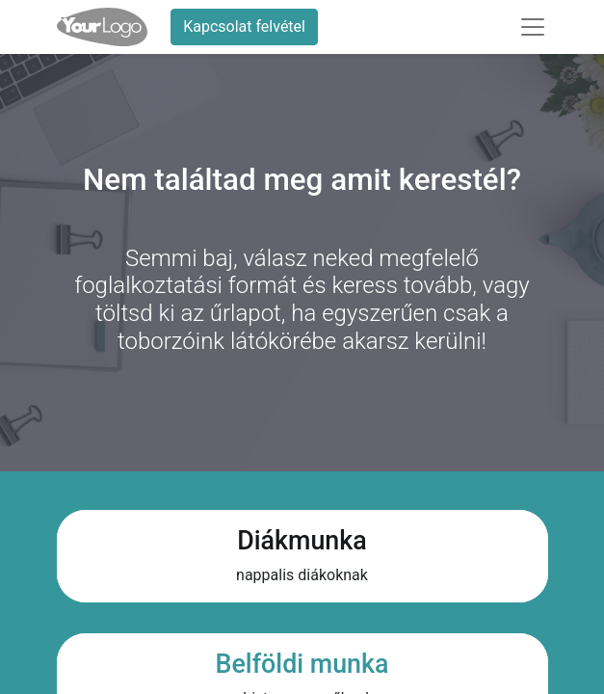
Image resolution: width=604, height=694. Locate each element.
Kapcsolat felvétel (244, 26)
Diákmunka (301, 540)
